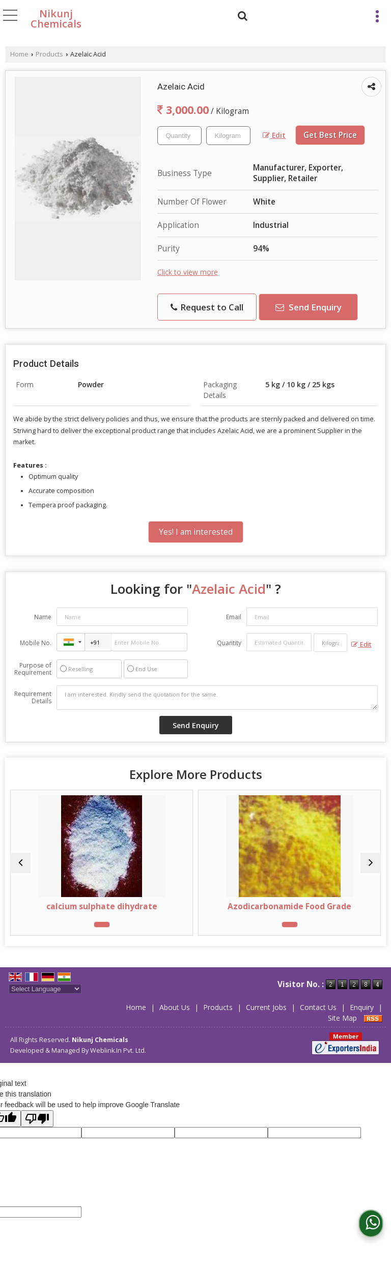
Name (42, 617)
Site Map (342, 1018)
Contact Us (318, 1007)
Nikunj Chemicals (56, 19)
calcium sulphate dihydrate (101, 906)
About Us (174, 1007)
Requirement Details (32, 697)
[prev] (20, 863)
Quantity (229, 643)
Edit (274, 135)
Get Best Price (330, 135)
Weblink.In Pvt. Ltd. (118, 1050)
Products (49, 54)
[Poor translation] (37, 1118)
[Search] (241, 14)
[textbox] (228, 135)
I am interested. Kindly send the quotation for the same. (217, 697)
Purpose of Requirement (32, 669)
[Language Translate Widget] (45, 989)
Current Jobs (266, 1007)
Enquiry (362, 1007)
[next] (370, 863)
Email (233, 617)
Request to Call (207, 307)
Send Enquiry (308, 307)
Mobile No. (35, 643)
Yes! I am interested (196, 532)
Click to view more (187, 272)
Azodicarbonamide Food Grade (289, 906)
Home (19, 54)
